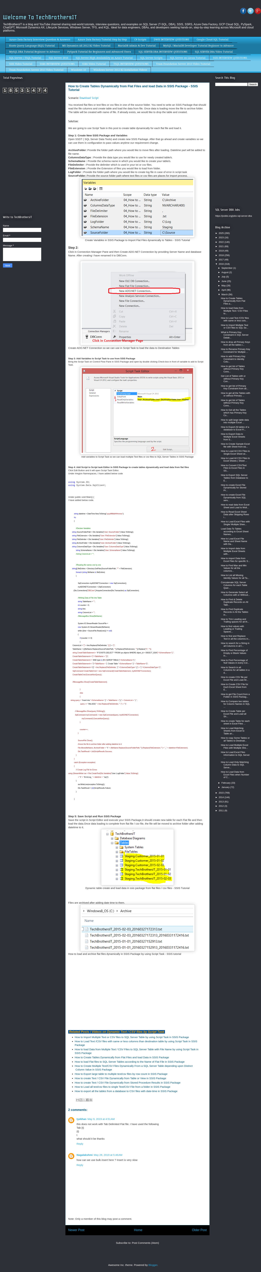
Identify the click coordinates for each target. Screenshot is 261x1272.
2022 (221, 242)
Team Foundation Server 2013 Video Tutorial (183, 64)
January (226, 787)
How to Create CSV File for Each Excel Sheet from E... (234, 687)
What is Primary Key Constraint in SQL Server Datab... (234, 335)
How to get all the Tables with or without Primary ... (235, 394)
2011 (221, 810)
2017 (221, 259)
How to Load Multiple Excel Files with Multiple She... (234, 746)
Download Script (89, 98)
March (225, 294)
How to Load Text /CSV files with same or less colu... (235, 319)
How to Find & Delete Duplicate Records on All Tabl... (234, 602)
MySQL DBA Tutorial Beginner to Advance (34, 51)
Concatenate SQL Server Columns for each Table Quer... (234, 585)
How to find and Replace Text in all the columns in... (235, 637)
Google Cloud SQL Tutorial (212, 39)
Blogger (152, 1264)
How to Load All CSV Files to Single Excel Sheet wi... (235, 452)
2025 (221, 233)
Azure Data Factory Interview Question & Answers (39, 39)
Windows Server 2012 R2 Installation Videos (120, 69)
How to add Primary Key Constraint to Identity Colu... (233, 359)
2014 (221, 797)
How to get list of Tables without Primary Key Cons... (233, 369)
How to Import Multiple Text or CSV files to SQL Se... (234, 326)
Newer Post (76, 1230)
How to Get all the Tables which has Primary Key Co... (233, 413)
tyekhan (81, 1119)
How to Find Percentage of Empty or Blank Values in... (234, 653)
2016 (221, 264)
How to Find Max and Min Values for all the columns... (233, 568)
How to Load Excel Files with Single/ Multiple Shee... (235, 523)
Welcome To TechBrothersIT (40, 17)
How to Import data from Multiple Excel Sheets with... (233, 551)
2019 (221, 250)
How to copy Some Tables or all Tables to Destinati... (235, 739)
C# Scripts (140, 39)
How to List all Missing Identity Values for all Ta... (235, 576)
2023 (221, 237)
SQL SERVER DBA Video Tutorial (214, 51)
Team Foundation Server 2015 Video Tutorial (36, 69)
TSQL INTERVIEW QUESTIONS (131, 64)
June (224, 281)
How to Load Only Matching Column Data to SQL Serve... (235, 765)
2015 (221, 792)
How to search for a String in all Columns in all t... (235, 644)
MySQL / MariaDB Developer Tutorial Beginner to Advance (198, 45)
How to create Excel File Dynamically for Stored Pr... (233, 488)
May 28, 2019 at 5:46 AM (108, 1154)
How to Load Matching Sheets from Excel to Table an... (232, 731)
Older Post (199, 1230)
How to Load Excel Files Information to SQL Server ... (235, 755)
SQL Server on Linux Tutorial (187, 57)
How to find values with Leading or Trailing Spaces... (232, 629)
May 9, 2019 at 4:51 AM (101, 1119)
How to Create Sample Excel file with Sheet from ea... (235, 445)
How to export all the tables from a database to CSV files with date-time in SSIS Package (126, 1091)
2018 (221, 255)
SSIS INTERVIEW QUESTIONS (230, 57)
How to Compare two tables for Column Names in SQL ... (235, 704)
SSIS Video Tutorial (20, 64)
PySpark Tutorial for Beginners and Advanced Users (99, 51)
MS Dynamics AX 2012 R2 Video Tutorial (86, 45)
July (224, 276)
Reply (80, 1143)
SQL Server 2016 (58, 57)
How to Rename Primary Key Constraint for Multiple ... (235, 350)
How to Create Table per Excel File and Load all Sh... (233, 714)
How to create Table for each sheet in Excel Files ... (235, 722)
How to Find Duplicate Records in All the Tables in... (234, 612)
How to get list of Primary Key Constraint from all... (234, 387)
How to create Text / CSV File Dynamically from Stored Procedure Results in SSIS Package (127, 1082)
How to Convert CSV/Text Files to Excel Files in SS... (233, 468)
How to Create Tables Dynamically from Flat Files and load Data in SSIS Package (122, 1057)
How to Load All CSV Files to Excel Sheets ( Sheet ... (235, 459)
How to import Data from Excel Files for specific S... (235, 559)
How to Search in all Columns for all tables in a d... (235, 670)
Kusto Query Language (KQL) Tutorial (32, 45)
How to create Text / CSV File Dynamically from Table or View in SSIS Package (120, 1078)
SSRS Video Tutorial (94, 64)
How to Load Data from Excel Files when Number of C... (235, 775)
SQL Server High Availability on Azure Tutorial (104, 57)
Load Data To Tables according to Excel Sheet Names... (234, 531)
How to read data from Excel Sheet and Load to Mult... (235, 506)
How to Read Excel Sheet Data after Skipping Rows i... (235, 515)
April (224, 290)
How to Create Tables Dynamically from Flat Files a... (233, 301)
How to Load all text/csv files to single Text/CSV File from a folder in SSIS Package (122, 1086)
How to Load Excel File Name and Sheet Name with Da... (234, 541)
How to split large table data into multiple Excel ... (235, 421)
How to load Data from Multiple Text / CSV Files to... (234, 311)
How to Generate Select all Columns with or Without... (235, 593)
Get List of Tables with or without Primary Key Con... (233, 379)
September (227, 268)
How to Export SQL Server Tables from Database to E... (234, 478)
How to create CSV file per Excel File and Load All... (234, 678)
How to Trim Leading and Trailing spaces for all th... (235, 620)
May (224, 285)
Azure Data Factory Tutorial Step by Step (102, 39)
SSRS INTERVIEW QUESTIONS (57, 64)
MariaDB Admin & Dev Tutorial (137, 45)
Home (138, 1230)
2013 (221, 801)
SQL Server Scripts (151, 57)
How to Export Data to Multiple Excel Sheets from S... (233, 437)
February (226, 783)
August (225, 272)
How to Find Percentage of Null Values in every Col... (235, 661)
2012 (221, 806)
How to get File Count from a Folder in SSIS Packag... (235, 695)
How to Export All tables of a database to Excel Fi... (235, 428)
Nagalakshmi (85, 1154)
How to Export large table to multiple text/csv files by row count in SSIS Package (121, 1073)
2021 (221, 246)
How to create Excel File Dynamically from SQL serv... (233, 497)
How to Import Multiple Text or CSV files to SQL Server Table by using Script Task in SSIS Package (132, 1037)
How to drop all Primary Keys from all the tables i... (235, 343)
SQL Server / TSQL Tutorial (25, 57)
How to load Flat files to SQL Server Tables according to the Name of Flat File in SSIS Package (130, 1061)
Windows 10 (78, 69)
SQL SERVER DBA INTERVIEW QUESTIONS (163, 51)
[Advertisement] (32, 125)
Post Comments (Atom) (145, 1242)
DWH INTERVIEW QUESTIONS (171, 39)
